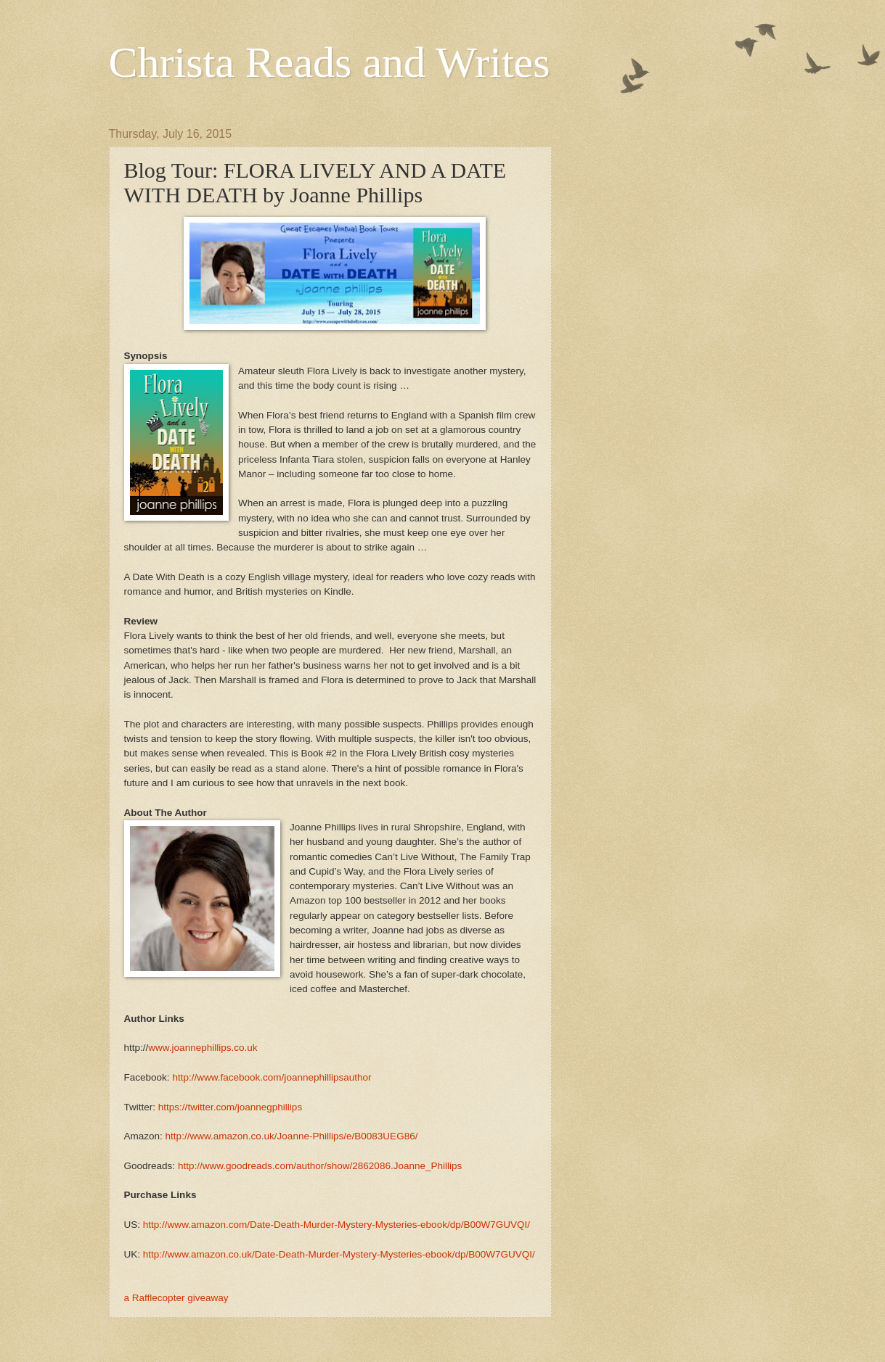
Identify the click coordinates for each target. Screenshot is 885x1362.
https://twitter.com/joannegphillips (230, 1107)
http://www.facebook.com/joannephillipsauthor (271, 1077)
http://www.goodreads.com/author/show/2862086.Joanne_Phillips (320, 1165)
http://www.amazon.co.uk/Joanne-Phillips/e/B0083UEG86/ (292, 1136)
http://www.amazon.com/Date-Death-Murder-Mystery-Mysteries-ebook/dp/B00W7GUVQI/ (336, 1224)
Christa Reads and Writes (329, 62)
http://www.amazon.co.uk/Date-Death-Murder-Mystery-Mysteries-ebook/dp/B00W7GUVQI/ (339, 1254)
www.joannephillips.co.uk (202, 1047)
